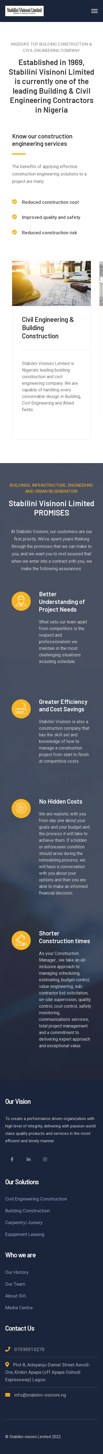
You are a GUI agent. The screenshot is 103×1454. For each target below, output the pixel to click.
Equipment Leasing (24, 1234)
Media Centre (19, 1307)
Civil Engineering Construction (36, 1199)
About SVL (16, 1296)
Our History (17, 1272)
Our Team (15, 1284)
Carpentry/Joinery (24, 1222)
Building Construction (27, 1210)
